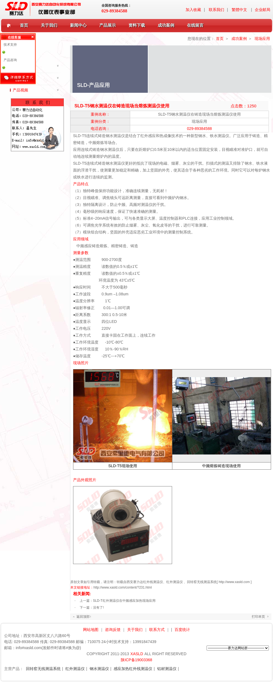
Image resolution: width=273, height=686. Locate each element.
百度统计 (182, 629)
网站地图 (90, 629)
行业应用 (20, 78)
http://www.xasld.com (234, 582)
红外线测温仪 (153, 582)
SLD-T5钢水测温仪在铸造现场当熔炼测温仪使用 (199, 114)
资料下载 (138, 25)
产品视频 (20, 90)
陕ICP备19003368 (136, 660)
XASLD (136, 654)
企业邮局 (262, 9)
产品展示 (108, 25)
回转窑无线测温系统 (202, 582)
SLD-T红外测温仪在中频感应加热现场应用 (124, 601)
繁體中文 (239, 9)
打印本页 (258, 617)
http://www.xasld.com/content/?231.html (122, 587)
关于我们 (50, 25)
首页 (24, 25)
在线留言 (195, 25)
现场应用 (262, 38)
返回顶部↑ (83, 617)
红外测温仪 (174, 582)
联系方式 (157, 629)
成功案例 (167, 25)
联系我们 (216, 9)
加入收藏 (193, 9)
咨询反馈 (113, 629)
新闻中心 (79, 25)
